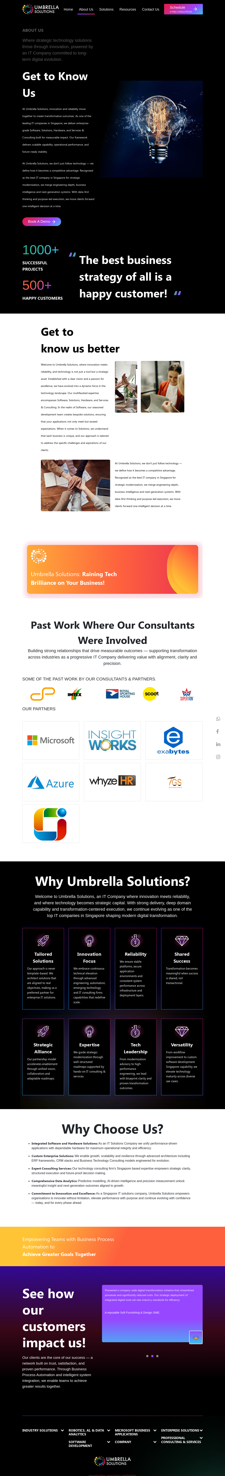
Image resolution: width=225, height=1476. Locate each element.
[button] (183, 9)
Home (68, 9)
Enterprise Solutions (180, 1430)
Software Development (80, 1444)
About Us (86, 9)
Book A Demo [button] (41, 221)
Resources (128, 9)
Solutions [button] (106, 9)
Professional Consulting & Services (181, 1440)
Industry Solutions (40, 1430)
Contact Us (150, 9)
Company (123, 1442)
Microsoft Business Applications (132, 1432)
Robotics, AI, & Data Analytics (86, 1432)
